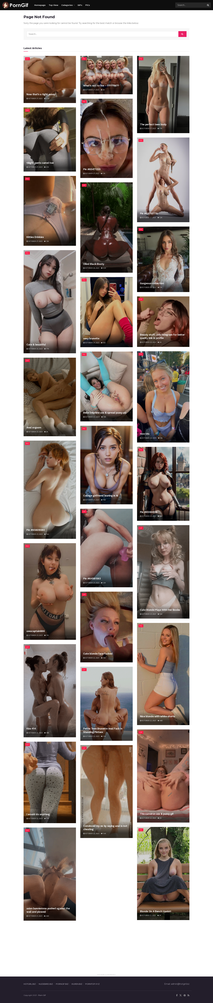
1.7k (159, 128)
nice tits (144, 433)
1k (159, 915)
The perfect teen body (153, 124)
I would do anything (38, 814)
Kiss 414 (31, 728)
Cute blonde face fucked (97, 653)
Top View (53, 5)
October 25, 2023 (34, 349)
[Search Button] (208, 5)
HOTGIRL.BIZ (30, 984)
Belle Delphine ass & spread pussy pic (104, 412)
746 (103, 500)
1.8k (46, 733)
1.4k (103, 833)
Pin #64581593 (92, 578)
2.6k (46, 916)
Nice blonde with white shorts (157, 716)
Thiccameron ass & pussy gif (157, 813)
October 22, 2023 (91, 658)
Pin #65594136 (148, 512)
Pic (84, 59)
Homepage (40, 5)
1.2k (159, 218)
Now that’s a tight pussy (40, 94)
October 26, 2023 (91, 268)
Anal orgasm (33, 427)
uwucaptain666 (35, 631)
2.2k (103, 268)
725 (103, 343)
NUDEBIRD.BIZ (46, 984)
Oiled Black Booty (93, 263)
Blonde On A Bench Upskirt (155, 911)
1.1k (103, 173)
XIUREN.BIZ (76, 984)
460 (160, 721)
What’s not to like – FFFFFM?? (101, 85)
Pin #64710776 (149, 213)
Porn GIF (42, 995)
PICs (87, 5)
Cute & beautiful (36, 344)
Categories (67, 5)
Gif (27, 59)
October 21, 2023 (148, 915)
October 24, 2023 (148, 438)
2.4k (46, 98)
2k (103, 90)
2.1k (46, 167)
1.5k (103, 417)
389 (160, 516)
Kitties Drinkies (35, 237)
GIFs (80, 5)
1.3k (46, 241)
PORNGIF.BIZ (62, 984)
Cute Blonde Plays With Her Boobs (160, 609)
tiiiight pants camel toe (40, 162)
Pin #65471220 (92, 169)
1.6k (160, 438)
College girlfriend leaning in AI (100, 495)
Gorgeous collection (152, 283)
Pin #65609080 (35, 529)
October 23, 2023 (34, 432)
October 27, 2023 (34, 98)
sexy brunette (91, 338)
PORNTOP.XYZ (92, 984)
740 (46, 534)
